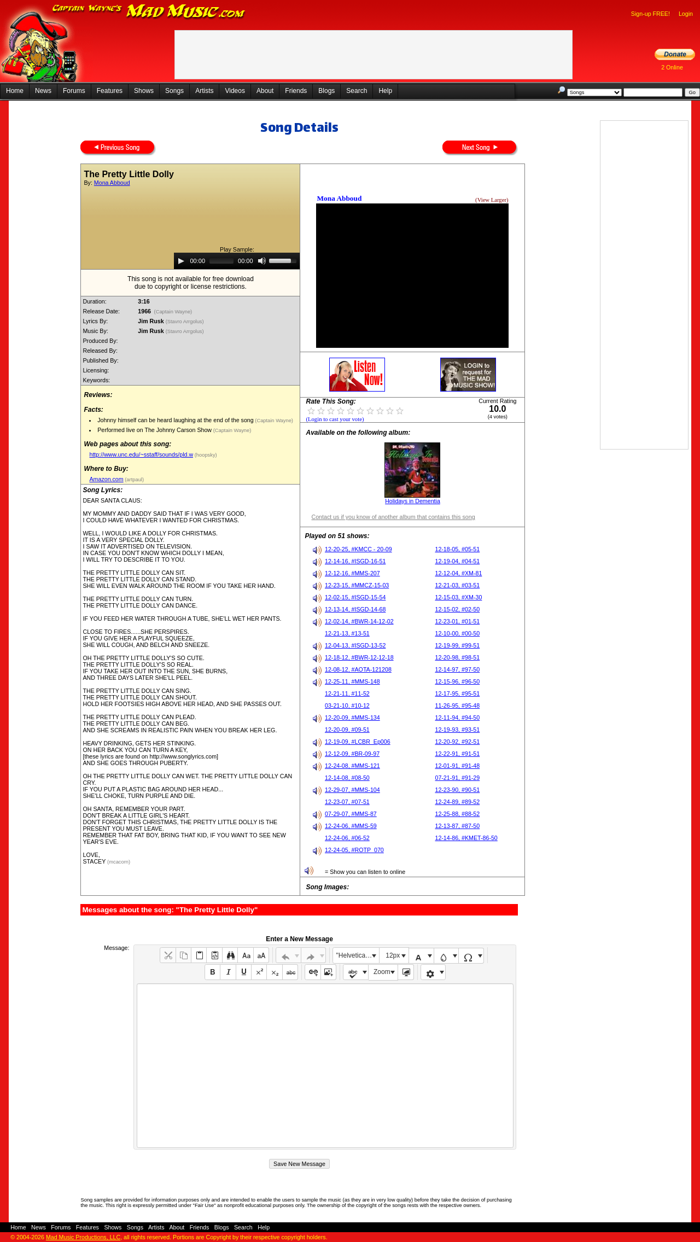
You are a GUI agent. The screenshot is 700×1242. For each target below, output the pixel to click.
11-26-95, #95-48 (457, 705)
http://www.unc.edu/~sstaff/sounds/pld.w (141, 454)
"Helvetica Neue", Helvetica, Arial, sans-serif (357, 955)
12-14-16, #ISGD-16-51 (355, 561)
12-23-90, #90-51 (457, 789)
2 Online (672, 67)
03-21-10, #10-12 (347, 705)
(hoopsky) (205, 455)
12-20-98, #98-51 (457, 657)
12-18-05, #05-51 (457, 549)
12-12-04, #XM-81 (458, 573)
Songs (174, 91)
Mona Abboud (112, 182)
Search (356, 91)
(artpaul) (134, 479)
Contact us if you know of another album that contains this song (393, 517)
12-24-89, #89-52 (457, 801)
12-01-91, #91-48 (457, 765)
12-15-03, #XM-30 (458, 597)
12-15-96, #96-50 (457, 681)
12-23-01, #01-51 (457, 621)
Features (109, 91)
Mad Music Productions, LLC (83, 1237)
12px (393, 955)
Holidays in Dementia (412, 501)
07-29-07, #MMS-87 (351, 813)
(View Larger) (491, 200)
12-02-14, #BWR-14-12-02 (359, 621)
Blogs (326, 91)
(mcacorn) (118, 862)
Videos (234, 91)
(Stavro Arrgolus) (186, 321)
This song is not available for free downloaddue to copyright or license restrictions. (190, 282)
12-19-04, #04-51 (457, 561)
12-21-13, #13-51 (347, 633)
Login (686, 13)
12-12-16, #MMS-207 (352, 573)
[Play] (181, 260)
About (264, 91)
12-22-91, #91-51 (457, 753)
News (43, 91)
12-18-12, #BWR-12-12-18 (359, 657)
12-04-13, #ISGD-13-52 (355, 645)
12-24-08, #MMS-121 (352, 765)
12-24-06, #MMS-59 (351, 826)
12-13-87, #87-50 (457, 826)
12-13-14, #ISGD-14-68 (355, 609)
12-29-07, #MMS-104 (352, 789)
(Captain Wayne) (173, 311)
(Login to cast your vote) (335, 419)
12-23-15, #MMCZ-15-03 (357, 585)
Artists (204, 91)
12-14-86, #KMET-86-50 (466, 838)
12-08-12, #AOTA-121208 (358, 669)
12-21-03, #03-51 (457, 585)
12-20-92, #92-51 (457, 741)
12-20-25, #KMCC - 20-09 (358, 549)
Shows (144, 91)
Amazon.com (106, 479)
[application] (237, 261)
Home (15, 91)
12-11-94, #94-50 (457, 717)
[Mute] (262, 260)
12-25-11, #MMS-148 (352, 681)
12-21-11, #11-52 (347, 693)
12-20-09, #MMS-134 (352, 717)
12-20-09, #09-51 (347, 729)
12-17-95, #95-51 (457, 693)
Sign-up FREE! (650, 13)
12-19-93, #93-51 (457, 729)
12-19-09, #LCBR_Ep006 (357, 741)
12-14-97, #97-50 (457, 669)
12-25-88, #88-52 (457, 813)
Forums (74, 91)
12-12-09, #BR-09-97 (352, 753)
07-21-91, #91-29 (457, 777)
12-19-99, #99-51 (457, 645)
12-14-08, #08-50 (347, 777)
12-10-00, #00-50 (457, 633)
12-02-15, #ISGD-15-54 (355, 597)
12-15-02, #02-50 (457, 609)
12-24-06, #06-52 (347, 838)
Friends (296, 91)
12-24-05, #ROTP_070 (354, 850)
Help (385, 91)
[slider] (221, 261)
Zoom (382, 972)
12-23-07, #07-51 (347, 801)
